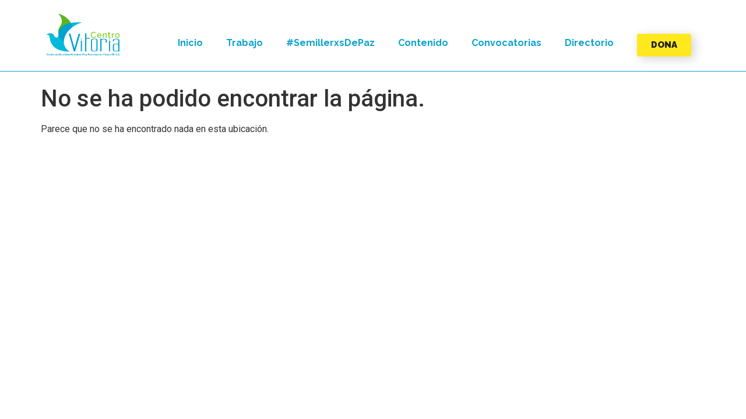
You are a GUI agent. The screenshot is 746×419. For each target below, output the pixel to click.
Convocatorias (506, 42)
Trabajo (244, 42)
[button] (83, 34)
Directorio (589, 42)
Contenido (423, 42)
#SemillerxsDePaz (330, 42)
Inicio (190, 42)
